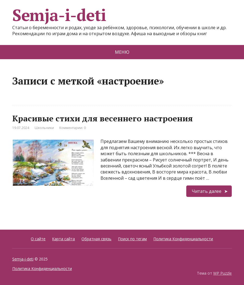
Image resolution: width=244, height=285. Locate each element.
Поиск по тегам (132, 238)
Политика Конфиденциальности (183, 238)
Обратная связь (96, 238)
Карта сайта (63, 238)
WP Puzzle (222, 273)
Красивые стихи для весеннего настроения (102, 118)
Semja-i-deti (59, 15)
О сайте (38, 238)
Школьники (44, 127)
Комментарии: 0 (72, 127)
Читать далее (206, 191)
